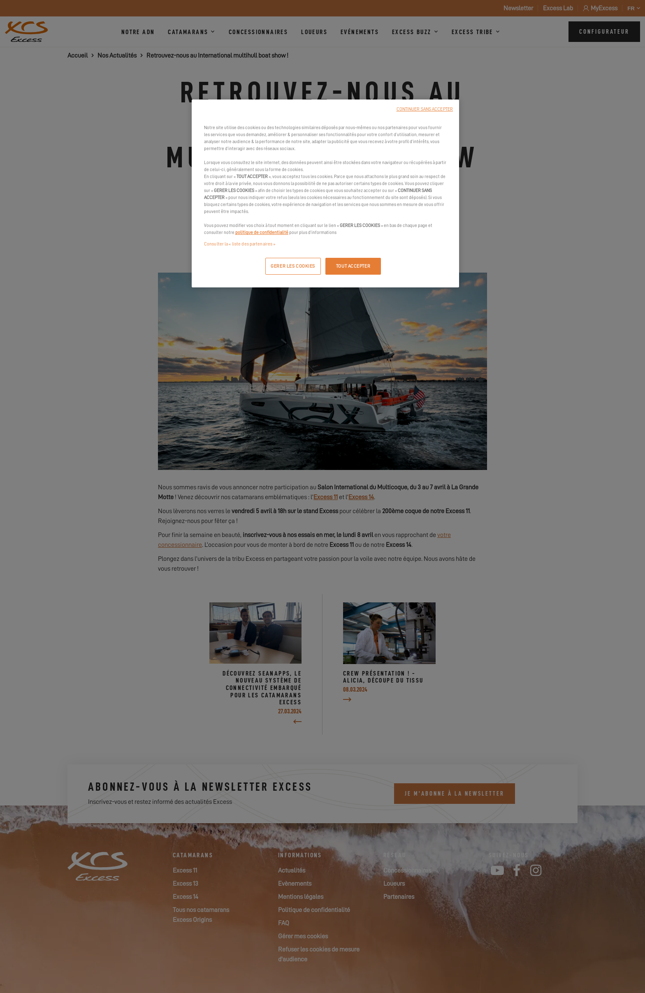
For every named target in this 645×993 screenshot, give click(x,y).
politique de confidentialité (261, 232)
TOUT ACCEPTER (353, 266)
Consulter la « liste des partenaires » (239, 244)
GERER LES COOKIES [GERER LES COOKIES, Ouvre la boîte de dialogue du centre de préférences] (293, 266)
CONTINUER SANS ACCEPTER (425, 109)
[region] (325, 194)
